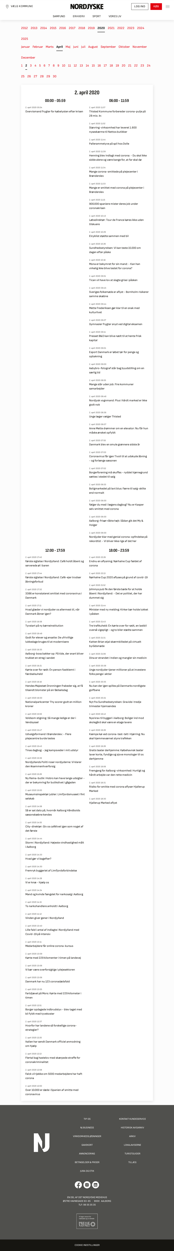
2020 (101, 28)
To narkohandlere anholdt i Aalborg (46, 906)
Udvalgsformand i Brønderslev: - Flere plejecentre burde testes (48, 736)
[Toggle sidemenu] (167, 6)
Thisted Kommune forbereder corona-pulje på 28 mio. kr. (117, 113)
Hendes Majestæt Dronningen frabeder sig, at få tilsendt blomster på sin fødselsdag (54, 688)
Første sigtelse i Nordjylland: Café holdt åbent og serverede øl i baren (54, 563)
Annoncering (87, 1153)
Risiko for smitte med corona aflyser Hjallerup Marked (117, 789)
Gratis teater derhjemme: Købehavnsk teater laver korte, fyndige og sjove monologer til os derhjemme (116, 755)
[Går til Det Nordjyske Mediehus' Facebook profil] (78, 1184)
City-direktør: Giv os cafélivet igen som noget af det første (54, 829)
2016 (62, 28)
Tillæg (132, 1162)
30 (54, 76)
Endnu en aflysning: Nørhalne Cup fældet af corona (115, 563)
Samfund (59, 16)
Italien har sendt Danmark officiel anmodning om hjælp (52, 1044)
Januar (25, 47)
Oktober (124, 47)
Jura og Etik (87, 1170)
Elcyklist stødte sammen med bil (109, 236)
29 (48, 76)
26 (29, 76)
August (93, 47)
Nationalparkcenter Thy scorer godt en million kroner (53, 704)
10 (63, 65)
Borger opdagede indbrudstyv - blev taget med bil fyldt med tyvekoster (53, 1011)
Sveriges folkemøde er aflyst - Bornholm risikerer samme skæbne (119, 294)
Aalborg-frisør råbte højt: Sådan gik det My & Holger (116, 523)
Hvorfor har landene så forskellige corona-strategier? (51, 1028)
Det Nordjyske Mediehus (92, 1197)
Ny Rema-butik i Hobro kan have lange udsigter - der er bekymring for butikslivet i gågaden (55, 780)
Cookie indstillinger (87, 1245)
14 (87, 65)
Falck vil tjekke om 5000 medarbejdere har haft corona (53, 1076)
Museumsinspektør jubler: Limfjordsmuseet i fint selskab (55, 796)
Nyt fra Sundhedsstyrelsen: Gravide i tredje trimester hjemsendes (115, 704)
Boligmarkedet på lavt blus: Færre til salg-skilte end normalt (117, 491)
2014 (43, 28)
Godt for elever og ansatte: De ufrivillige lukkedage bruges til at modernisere (49, 640)
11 (69, 65)
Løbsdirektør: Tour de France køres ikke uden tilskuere (116, 222)
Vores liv (115, 16)
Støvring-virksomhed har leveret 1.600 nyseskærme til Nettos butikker (113, 130)
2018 (81, 28)
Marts (50, 47)
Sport (96, 16)
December (28, 57)
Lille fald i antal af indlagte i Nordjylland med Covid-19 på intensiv (52, 932)
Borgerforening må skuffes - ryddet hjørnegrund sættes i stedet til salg (118, 474)
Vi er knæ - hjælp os (37, 882)
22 (136, 65)
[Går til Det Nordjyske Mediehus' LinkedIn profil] (95, 1184)
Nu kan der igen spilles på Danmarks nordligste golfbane (117, 688)
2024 (140, 28)
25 (22, 76)
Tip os (87, 1118)
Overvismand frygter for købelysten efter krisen (54, 111)
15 (93, 65)
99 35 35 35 (89, 1204)
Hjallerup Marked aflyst (103, 803)
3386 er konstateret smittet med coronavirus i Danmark (53, 595)
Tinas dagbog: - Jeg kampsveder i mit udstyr (51, 750)
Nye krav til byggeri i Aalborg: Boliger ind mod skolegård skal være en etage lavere (116, 720)
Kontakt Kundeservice (132, 1118)
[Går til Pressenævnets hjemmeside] (87, 1221)
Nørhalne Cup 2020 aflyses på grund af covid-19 (118, 577)
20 (123, 65)
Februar (38, 47)
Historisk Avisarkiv (132, 1127)
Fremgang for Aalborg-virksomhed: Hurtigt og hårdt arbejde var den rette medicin (117, 773)
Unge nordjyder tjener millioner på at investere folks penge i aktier (117, 672)
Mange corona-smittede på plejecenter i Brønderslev (113, 174)
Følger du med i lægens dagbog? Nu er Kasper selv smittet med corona (116, 507)
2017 (72, 28)
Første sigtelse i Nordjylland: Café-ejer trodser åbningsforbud (53, 579)
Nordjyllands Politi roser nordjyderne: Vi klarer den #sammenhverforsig (53, 764)
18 (111, 65)
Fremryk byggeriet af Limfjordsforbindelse (51, 870)
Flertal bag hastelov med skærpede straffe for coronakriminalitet (52, 1060)
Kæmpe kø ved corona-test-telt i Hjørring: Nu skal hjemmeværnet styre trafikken (117, 736)
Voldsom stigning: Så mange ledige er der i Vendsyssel (50, 720)
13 (81, 65)
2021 (111, 28)
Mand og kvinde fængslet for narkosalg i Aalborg (54, 894)
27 (35, 76)
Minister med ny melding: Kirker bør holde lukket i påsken (118, 612)
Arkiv (132, 1136)
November (140, 47)
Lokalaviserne (132, 1144)
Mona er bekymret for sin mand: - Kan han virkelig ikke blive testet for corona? (114, 266)
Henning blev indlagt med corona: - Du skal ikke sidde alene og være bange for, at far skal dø (118, 158)
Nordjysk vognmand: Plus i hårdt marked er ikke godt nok (118, 402)
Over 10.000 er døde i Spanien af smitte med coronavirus (51, 1092)
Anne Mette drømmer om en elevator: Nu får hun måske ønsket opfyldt (118, 430)
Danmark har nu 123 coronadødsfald (47, 981)
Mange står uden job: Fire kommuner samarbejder (111, 386)
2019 (91, 28)
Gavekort (87, 1144)
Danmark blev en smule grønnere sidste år (114, 444)
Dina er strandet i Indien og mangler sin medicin (118, 658)
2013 (34, 28)
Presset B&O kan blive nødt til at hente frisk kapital (115, 338)
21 (129, 65)
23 (142, 65)
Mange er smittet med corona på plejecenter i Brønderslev (116, 190)
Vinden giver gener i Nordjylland (44, 918)
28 (42, 76)
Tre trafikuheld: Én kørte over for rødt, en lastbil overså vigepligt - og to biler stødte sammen (118, 628)
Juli (83, 47)
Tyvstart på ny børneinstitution (44, 625)
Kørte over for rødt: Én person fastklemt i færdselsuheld (50, 672)
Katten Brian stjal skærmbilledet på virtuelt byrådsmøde (115, 644)
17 (105, 65)
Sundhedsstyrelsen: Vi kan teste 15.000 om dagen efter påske (115, 250)
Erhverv (79, 16)
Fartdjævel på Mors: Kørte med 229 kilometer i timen (53, 995)
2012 (24, 28)
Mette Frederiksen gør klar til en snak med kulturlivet (114, 310)
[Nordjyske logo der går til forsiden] (87, 6)
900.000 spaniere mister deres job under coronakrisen (113, 206)
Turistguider (132, 1153)
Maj (68, 47)
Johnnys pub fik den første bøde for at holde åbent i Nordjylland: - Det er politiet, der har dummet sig (115, 593)
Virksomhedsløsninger (87, 1136)
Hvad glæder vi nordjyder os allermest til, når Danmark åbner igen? (52, 612)
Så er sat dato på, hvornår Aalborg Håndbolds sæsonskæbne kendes (52, 812)
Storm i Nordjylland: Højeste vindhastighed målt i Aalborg (54, 845)
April (59, 47)
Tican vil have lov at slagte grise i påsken (113, 280)
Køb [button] (156, 6)
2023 (130, 28)
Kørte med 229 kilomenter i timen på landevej (53, 958)
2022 (120, 28)
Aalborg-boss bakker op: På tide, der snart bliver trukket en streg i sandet (54, 656)
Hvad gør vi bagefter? (38, 858)
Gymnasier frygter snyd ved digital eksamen (115, 324)
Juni (75, 47)
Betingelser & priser (87, 1162)
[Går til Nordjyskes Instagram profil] (87, 1184)
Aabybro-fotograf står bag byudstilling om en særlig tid (116, 370)
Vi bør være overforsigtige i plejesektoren (50, 969)
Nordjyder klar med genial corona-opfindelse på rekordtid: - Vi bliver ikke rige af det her (118, 539)
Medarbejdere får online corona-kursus (49, 946)
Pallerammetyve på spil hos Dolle (109, 143)
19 (117, 65)
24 (148, 65)
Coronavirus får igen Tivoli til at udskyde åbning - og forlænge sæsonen (118, 458)
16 (99, 65)
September (108, 47)
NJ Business (87, 1127)
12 (75, 65)
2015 (53, 28)
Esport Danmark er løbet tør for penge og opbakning (114, 354)
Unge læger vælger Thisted (105, 416)
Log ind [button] (139, 6)
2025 (24, 39)
